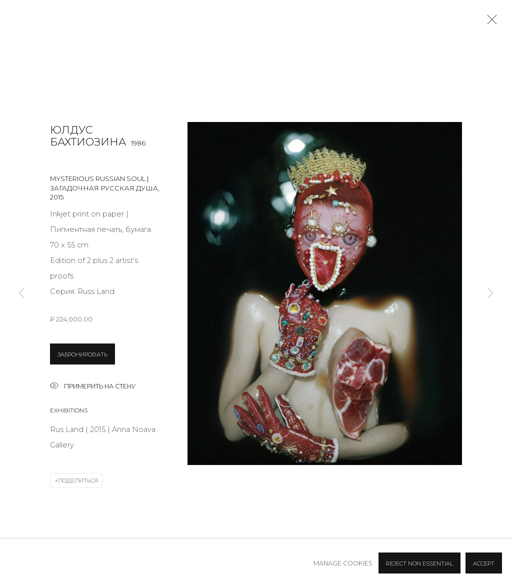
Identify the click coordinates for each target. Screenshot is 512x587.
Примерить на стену (93, 387)
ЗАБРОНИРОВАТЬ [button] (83, 354)
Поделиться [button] (78, 480)
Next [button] (490, 293)
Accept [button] (483, 563)
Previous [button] (21, 293)
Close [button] (489, 22)
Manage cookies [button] (343, 563)
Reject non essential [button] (419, 563)
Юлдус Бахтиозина (88, 136)
